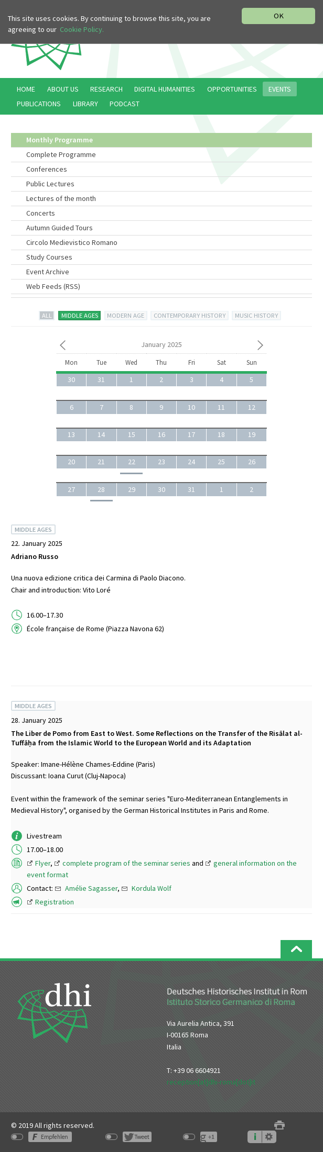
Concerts (40, 213)
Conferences (46, 169)
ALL (47, 315)
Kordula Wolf (151, 888)
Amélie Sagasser (91, 888)
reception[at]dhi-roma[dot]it (211, 1082)
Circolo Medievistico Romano (71, 242)
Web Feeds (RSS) (53, 286)
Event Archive (47, 271)
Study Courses (49, 257)
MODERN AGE (125, 315)
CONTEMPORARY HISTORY (189, 315)
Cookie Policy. (82, 30)
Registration (54, 902)
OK (279, 15)
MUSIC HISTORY (256, 315)
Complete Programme (61, 154)
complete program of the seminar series (126, 863)
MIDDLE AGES (79, 315)
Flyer (42, 863)
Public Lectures (50, 183)
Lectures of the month (61, 198)
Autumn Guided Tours (59, 227)
